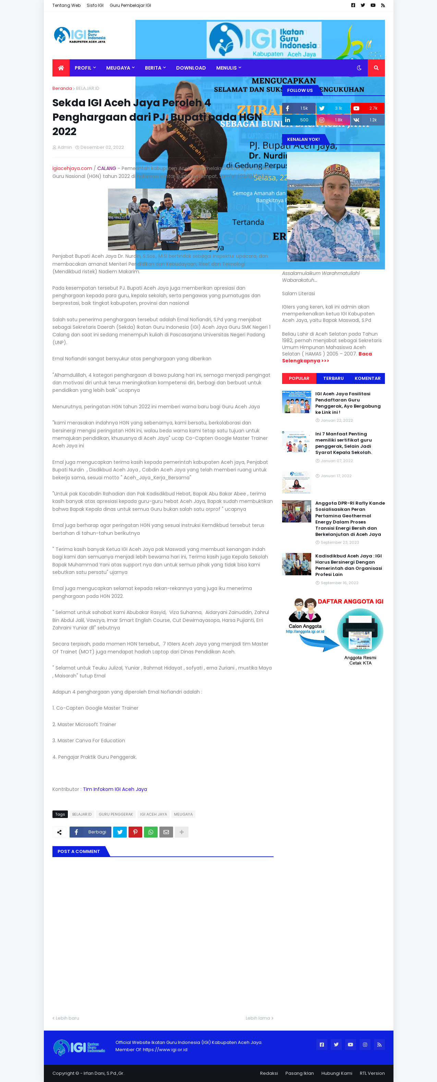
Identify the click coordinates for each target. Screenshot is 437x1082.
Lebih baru (67, 1018)
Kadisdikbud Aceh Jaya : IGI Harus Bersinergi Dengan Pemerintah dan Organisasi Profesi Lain (348, 565)
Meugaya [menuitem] (118, 67)
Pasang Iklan (300, 1073)
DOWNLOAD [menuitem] (191, 67)
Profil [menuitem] (83, 67)
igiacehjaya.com (72, 168)
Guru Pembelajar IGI (130, 5)
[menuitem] (61, 67)
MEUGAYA (183, 814)
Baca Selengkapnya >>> (327, 357)
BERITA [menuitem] (153, 67)
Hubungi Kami (336, 1073)
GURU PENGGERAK (116, 814)
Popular (299, 378)
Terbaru (333, 378)
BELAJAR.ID (87, 88)
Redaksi (269, 1073)
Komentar (368, 378)
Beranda (62, 88)
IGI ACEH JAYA (153, 814)
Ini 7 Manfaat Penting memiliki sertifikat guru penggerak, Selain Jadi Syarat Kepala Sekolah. (343, 443)
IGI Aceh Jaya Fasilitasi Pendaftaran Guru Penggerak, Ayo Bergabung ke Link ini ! (348, 403)
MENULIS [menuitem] (226, 67)
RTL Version (372, 1073)
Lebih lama (258, 1018)
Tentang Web (66, 5)
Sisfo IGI (95, 5)
